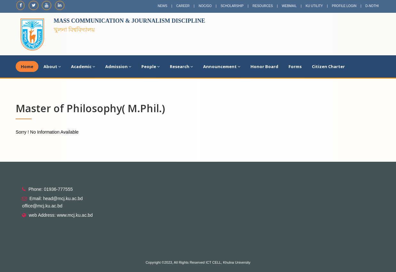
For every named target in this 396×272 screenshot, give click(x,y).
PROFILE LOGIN (344, 6)
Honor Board (264, 66)
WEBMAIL (289, 6)
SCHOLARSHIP (232, 6)
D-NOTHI (372, 6)
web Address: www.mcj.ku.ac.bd (61, 215)
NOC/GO (205, 6)
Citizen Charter (328, 66)
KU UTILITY (314, 6)
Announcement (221, 66)
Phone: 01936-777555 (50, 189)
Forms (295, 66)
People (150, 66)
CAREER (183, 6)
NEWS (162, 6)
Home (27, 66)
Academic (83, 66)
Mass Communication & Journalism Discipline (129, 21)
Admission (118, 66)
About (52, 66)
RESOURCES (263, 6)
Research (181, 66)
